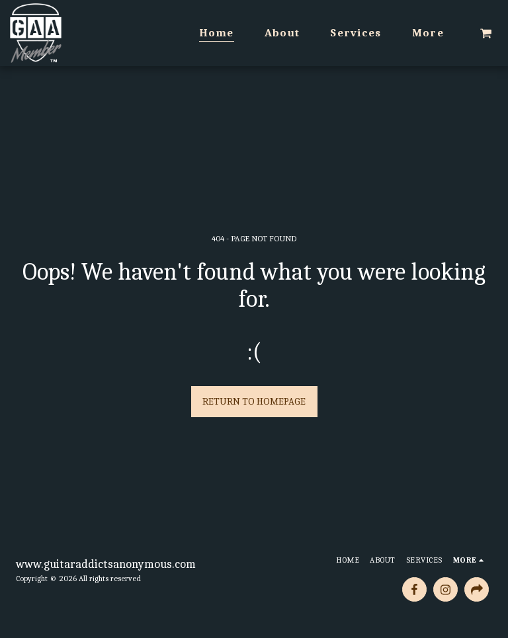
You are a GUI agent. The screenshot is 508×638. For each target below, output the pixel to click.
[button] (485, 33)
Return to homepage (254, 401)
